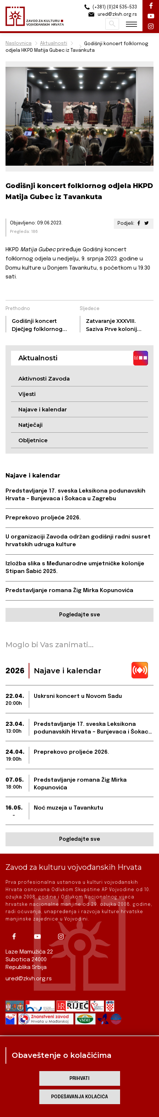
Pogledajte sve (79, 614)
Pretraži (112, 24)
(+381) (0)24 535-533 (109, 7)
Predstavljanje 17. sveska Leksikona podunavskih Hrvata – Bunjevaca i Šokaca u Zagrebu (75, 495)
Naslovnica (19, 43)
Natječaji (30, 424)
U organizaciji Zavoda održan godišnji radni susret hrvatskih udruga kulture (78, 541)
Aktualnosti (53, 43)
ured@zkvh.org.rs (29, 979)
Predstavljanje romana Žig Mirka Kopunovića (69, 591)
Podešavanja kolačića (79, 1097)
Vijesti (27, 393)
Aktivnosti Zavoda (44, 378)
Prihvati (79, 1078)
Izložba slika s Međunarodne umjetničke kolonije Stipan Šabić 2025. (75, 567)
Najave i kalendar (42, 409)
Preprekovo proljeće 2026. (43, 518)
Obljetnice (33, 440)
